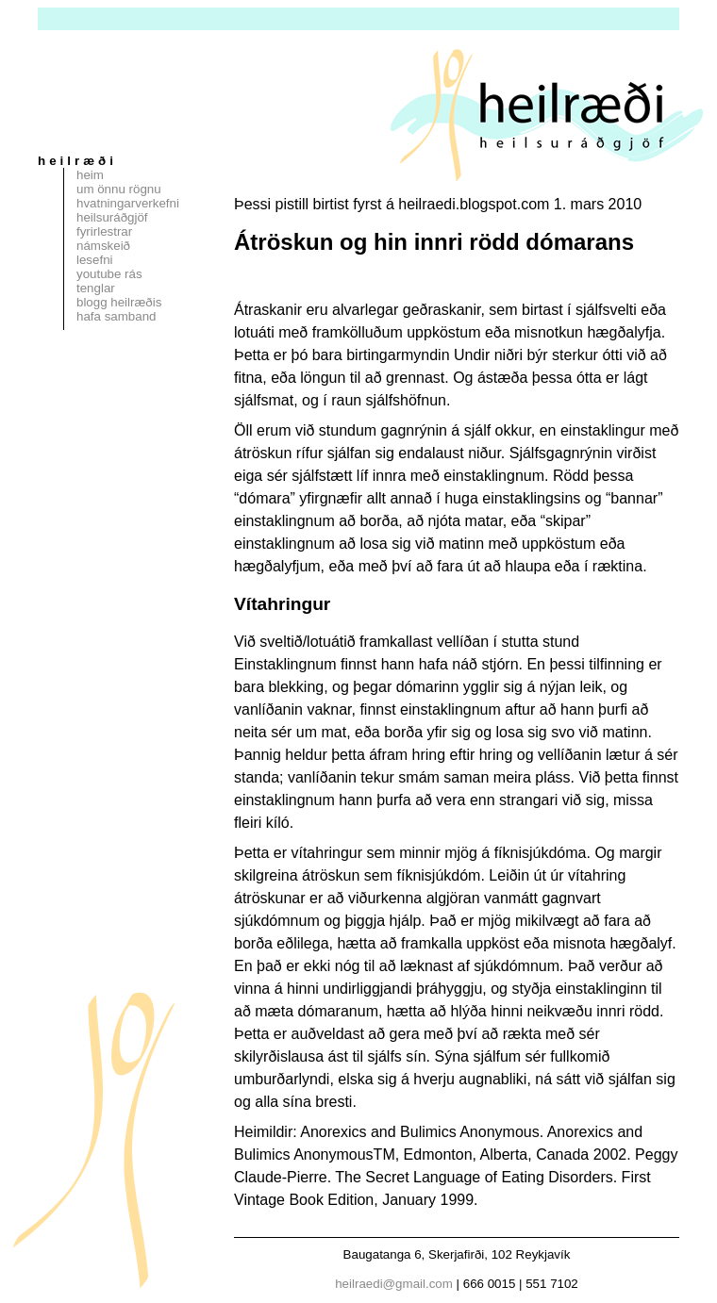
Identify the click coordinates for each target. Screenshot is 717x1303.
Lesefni (94, 260)
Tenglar (95, 288)
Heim (90, 175)
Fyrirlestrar (104, 231)
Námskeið (103, 246)
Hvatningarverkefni (127, 203)
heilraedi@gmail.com (394, 1284)
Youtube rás (109, 274)
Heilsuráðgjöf (112, 217)
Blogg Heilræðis (118, 302)
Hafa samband (116, 316)
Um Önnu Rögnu (118, 189)
